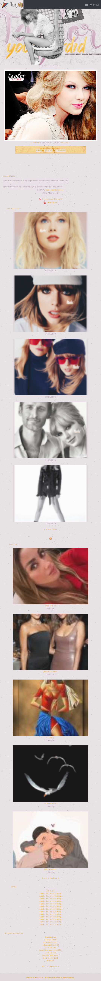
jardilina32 (50, 948)
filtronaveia (50, 869)
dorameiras (50, 937)
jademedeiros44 (50, 955)
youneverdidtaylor (54, 190)
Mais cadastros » (50, 966)
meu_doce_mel (50, 958)
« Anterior (35, 143)
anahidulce (50, 606)
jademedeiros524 (50, 945)
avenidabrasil (50, 942)
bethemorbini (50, 803)
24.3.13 (50, 891)
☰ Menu (92, 4)
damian (50, 961)
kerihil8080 (50, 940)
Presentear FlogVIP (50, 199)
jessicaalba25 (50, 671)
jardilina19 (50, 953)
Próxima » (65, 143)
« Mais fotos (50, 529)
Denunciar (50, 202)
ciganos (51, 737)
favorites (60, 151)
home (38, 151)
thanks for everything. (50, 893)
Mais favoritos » (50, 878)
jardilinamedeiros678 (50, 950)
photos (48, 151)
